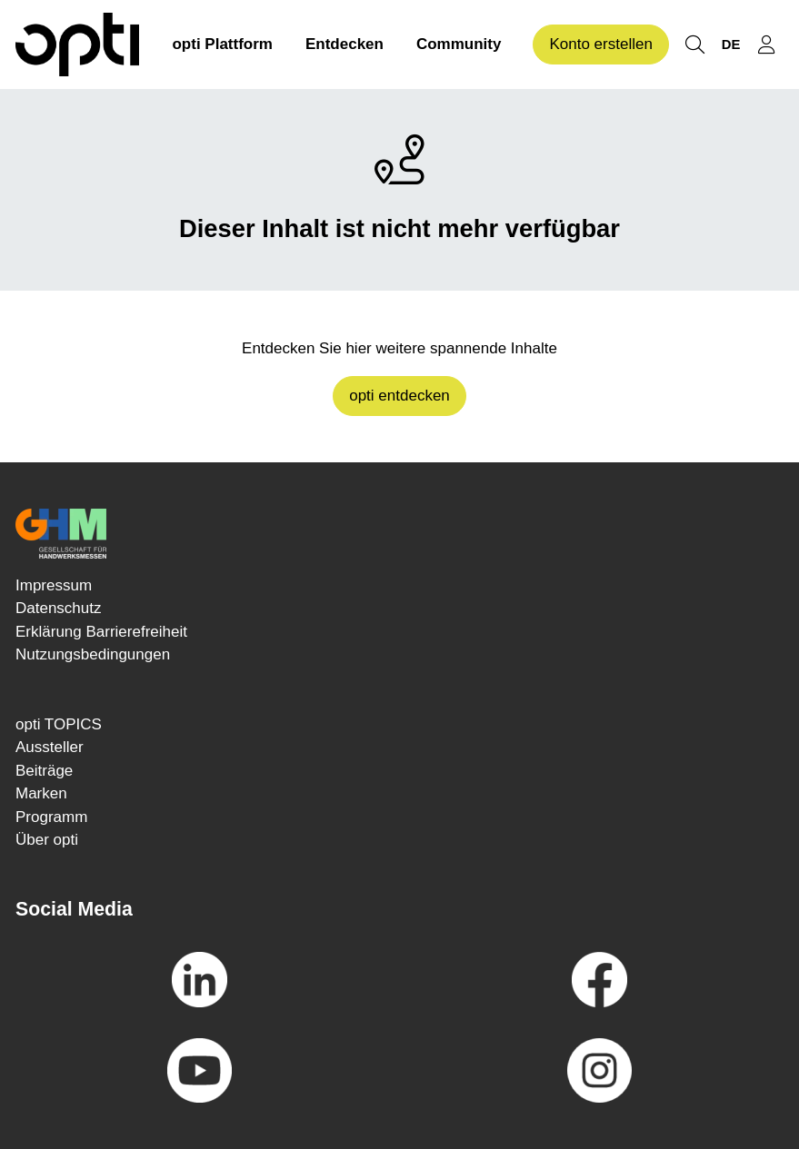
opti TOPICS (58, 724)
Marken (41, 793)
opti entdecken (399, 395)
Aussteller (49, 747)
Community (459, 44)
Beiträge (44, 770)
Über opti (46, 839)
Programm (51, 817)
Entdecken (344, 44)
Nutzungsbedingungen (92, 654)
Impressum (53, 585)
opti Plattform (222, 44)
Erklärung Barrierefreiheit (101, 631)
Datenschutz (58, 608)
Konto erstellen (600, 44)
